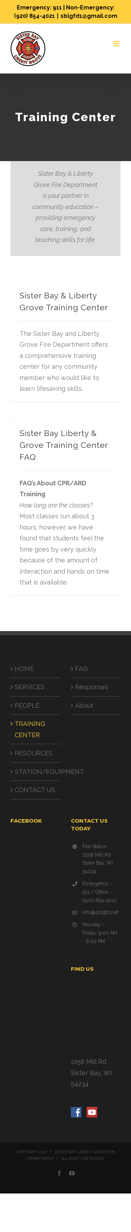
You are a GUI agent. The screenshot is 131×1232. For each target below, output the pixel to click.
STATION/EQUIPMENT (36, 771)
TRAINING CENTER (30, 729)
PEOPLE (27, 705)
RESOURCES (33, 753)
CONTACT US (35, 790)
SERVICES (29, 687)
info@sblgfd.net (100, 912)
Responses (91, 687)
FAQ (81, 668)
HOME (24, 668)
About (84, 705)
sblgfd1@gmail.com (88, 16)
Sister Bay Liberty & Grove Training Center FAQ (64, 445)
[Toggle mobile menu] (117, 43)
